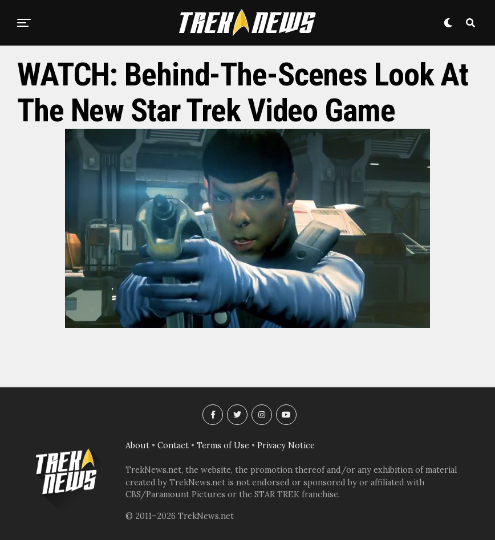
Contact (173, 445)
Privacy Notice (286, 445)
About (137, 445)
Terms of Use (223, 445)
